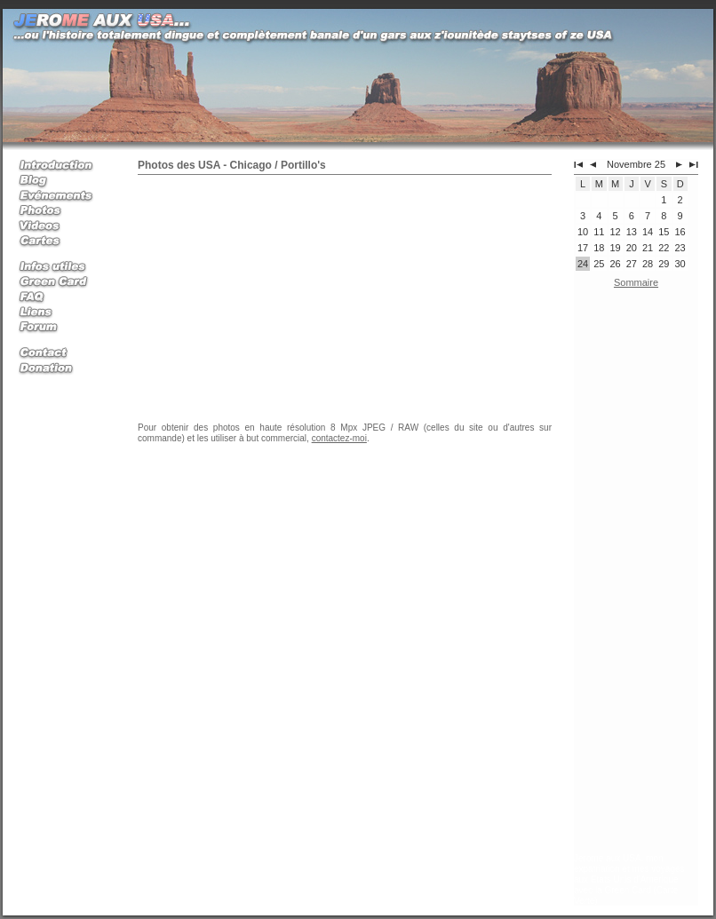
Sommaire (636, 282)
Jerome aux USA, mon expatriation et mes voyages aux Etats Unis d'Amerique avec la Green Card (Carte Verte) (629, 879)
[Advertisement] (636, 574)
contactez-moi (339, 438)
